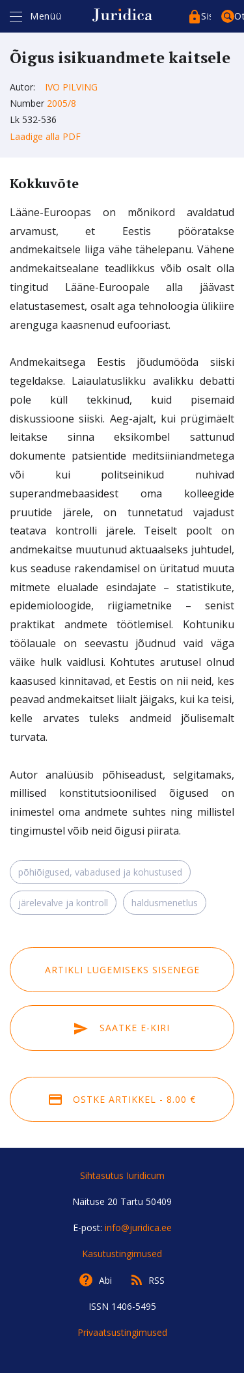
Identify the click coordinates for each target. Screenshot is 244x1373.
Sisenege (206, 16)
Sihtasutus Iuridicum (122, 1175)
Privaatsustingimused (122, 1332)
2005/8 (61, 103)
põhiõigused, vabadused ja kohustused (100, 872)
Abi (105, 1280)
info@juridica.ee (138, 1227)
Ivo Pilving (71, 87)
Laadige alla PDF (45, 136)
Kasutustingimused (122, 1253)
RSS (156, 1280)
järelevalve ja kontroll (63, 902)
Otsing (239, 16)
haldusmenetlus (164, 902)
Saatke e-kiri (121, 1027)
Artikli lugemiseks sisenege (122, 970)
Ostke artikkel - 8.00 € (122, 1099)
